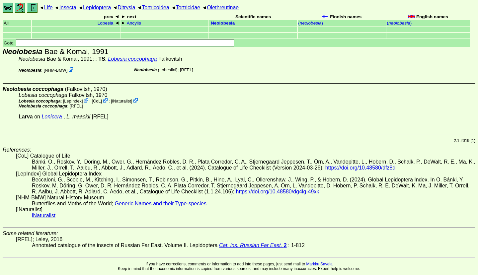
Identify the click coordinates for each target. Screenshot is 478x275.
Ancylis (134, 23)
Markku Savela (319, 264)
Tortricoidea (155, 7)
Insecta (67, 7)
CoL (97, 101)
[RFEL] (186, 69)
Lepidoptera (97, 7)
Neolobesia (223, 23)
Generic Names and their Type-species (160, 203)
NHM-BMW (55, 70)
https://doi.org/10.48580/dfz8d (360, 168)
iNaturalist (121, 101)
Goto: (119, 42)
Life (48, 7)
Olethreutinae (223, 7)
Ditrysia (126, 7)
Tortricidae (188, 7)
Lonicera (51, 116)
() (310, 23)
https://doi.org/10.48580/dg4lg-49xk (277, 191)
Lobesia (106, 23)
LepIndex (73, 101)
